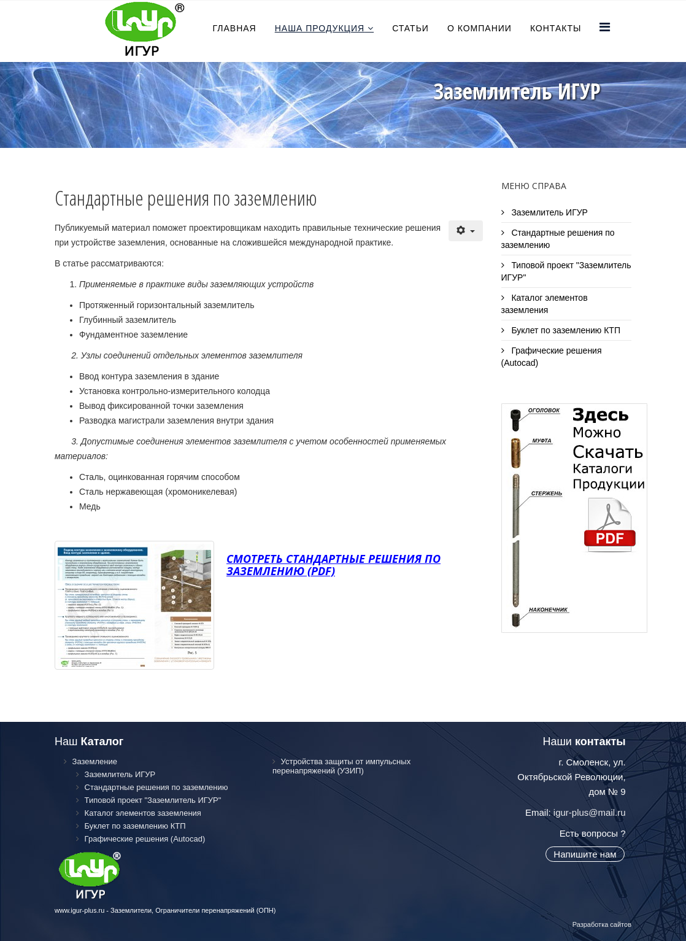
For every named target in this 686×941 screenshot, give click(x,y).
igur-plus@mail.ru (589, 812)
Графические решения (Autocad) (551, 357)
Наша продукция (319, 28)
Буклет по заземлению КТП (565, 330)
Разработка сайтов (601, 924)
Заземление (93, 761)
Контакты (556, 28)
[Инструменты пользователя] (465, 230)
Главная (234, 28)
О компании (479, 28)
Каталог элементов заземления (544, 304)
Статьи (410, 28)
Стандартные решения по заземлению (558, 239)
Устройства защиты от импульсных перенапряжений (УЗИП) (341, 766)
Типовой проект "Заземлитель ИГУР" (566, 271)
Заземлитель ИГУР (548, 212)
